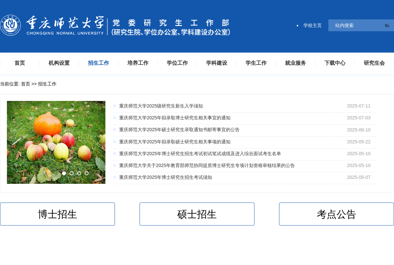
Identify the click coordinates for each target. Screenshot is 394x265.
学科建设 (216, 63)
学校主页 (309, 25)
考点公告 (336, 214)
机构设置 (59, 63)
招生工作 (98, 63)
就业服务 (295, 63)
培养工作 (137, 63)
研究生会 (374, 63)
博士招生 (57, 214)
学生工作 (256, 63)
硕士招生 (197, 214)
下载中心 (334, 63)
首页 (19, 63)
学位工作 (177, 63)
